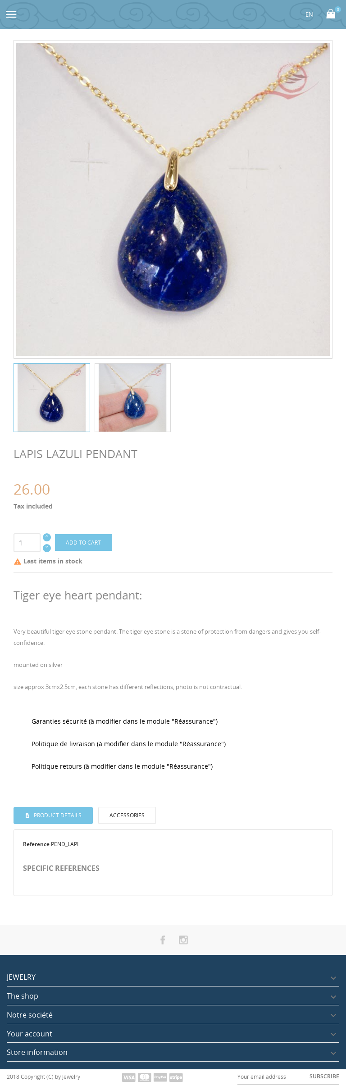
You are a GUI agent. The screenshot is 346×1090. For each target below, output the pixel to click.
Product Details (57, 815)
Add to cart (83, 542)
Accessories (127, 815)
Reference (36, 844)
